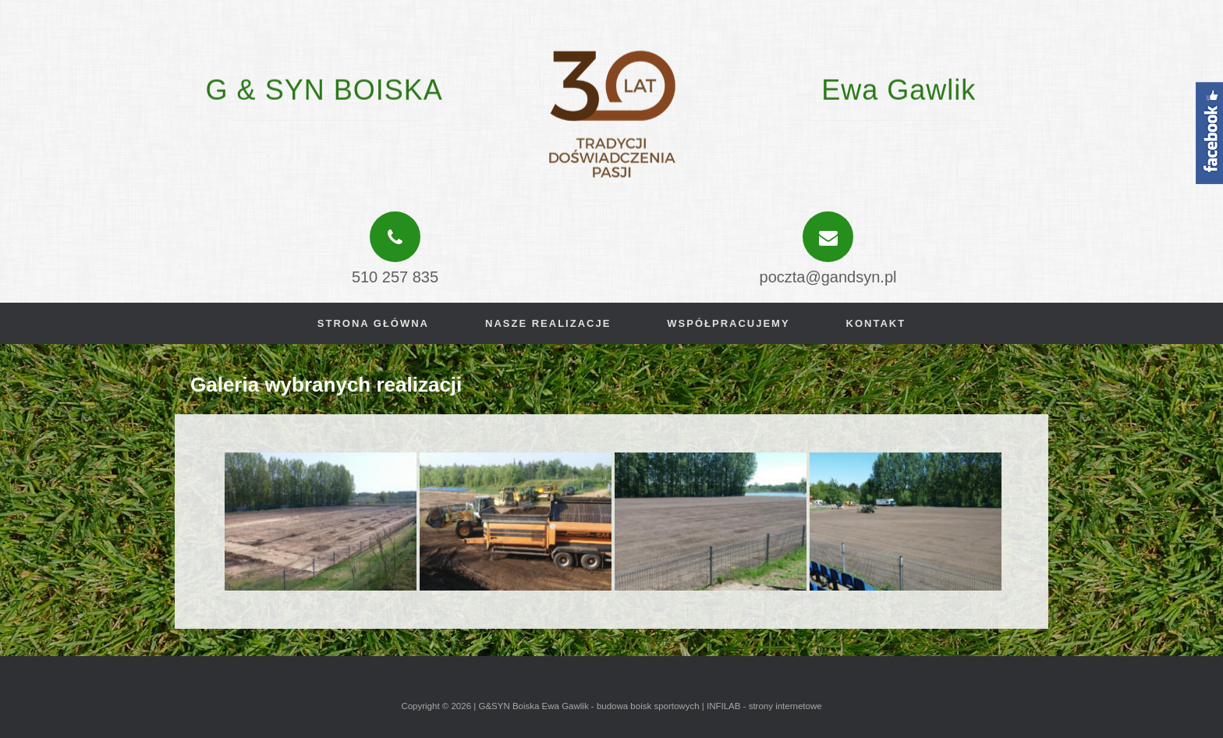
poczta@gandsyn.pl (828, 277)
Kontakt (876, 323)
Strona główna (373, 323)
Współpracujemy (728, 323)
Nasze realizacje (548, 323)
